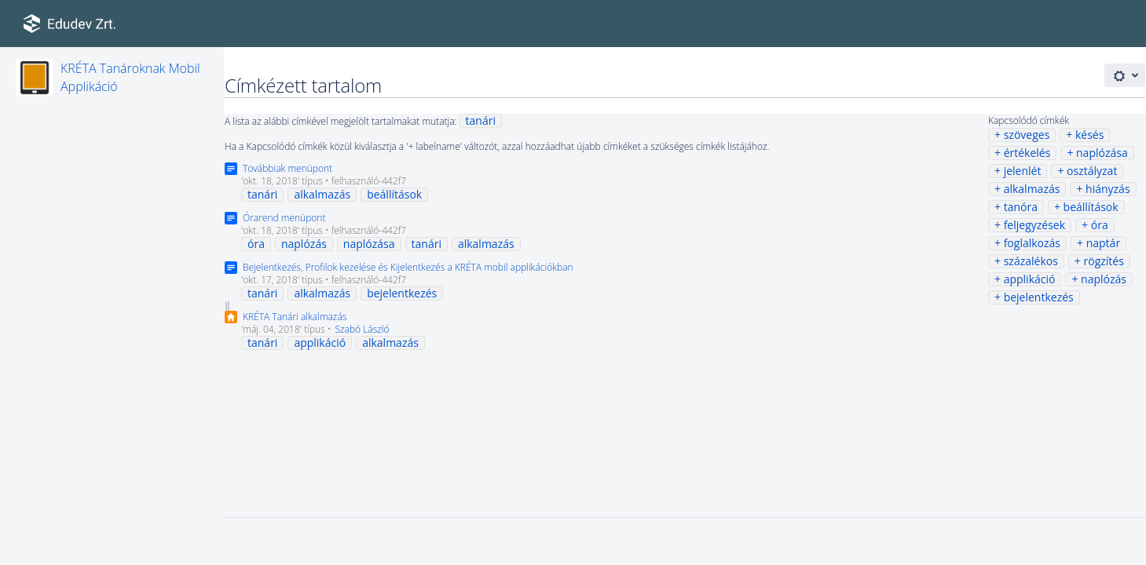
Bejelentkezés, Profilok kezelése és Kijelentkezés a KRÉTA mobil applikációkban (408, 267)
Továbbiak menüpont (287, 168)
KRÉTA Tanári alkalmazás (294, 316)
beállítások (1091, 206)
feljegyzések (1034, 224)
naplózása (1102, 152)
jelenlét (1023, 170)
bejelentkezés (1039, 297)
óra (1099, 224)
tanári (481, 120)
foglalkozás (1032, 242)
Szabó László (362, 329)
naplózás (1103, 279)
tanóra (1021, 206)
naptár (1103, 242)
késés (1089, 134)
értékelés (1027, 152)
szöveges (1027, 134)
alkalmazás (1032, 188)
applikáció (1030, 279)
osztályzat (1092, 170)
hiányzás (1108, 188)
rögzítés (1104, 260)
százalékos (1031, 260)
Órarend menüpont (284, 217)
